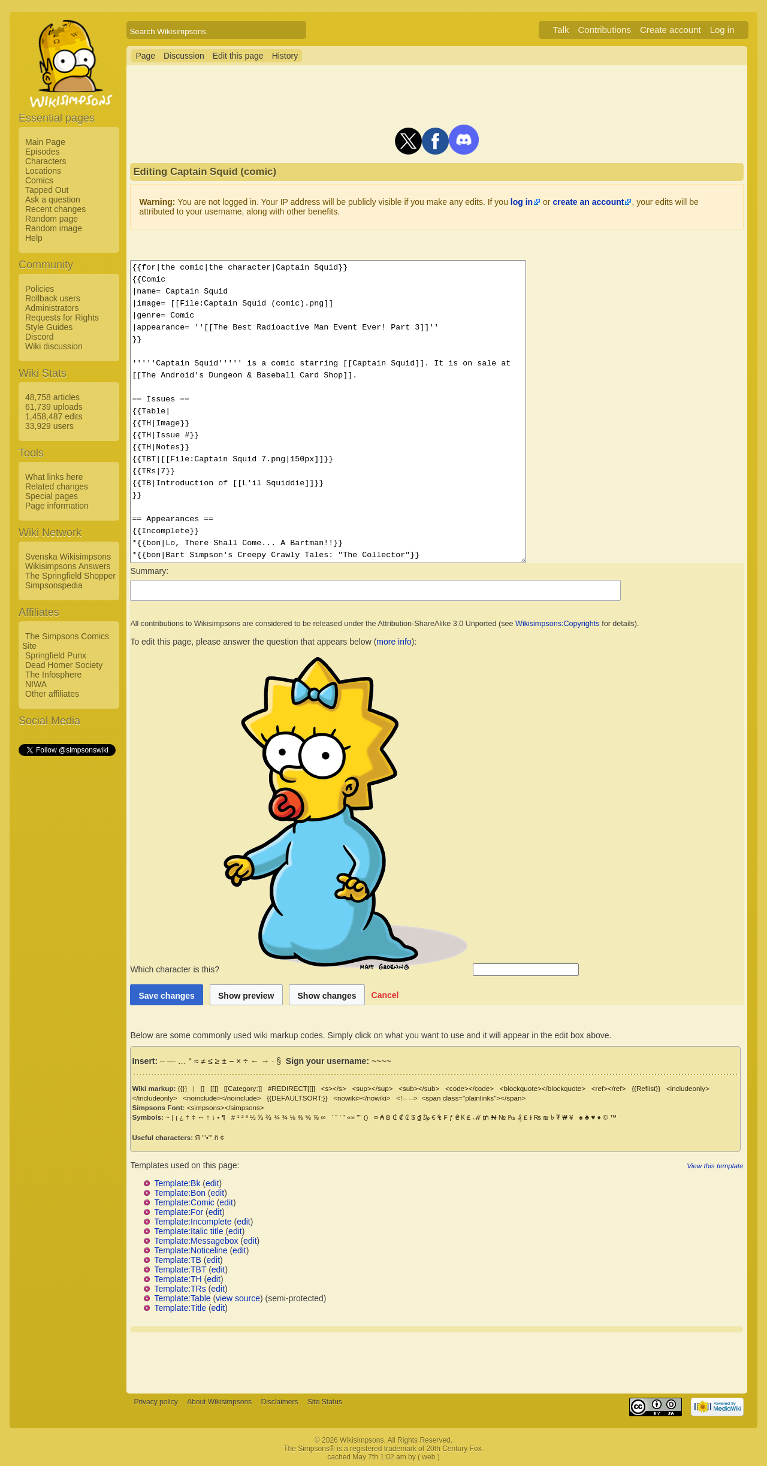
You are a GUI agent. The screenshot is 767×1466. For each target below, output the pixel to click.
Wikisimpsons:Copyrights (557, 623)
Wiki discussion (54, 346)
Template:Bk (177, 1183)
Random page (51, 218)
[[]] (214, 1088)
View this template (715, 1165)
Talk (561, 30)
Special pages (51, 496)
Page (145, 56)
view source (238, 1298)
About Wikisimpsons (219, 1402)
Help (34, 238)
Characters (45, 161)
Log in (722, 30)
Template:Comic (184, 1202)
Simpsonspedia (54, 585)
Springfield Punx (55, 655)
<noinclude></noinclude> (222, 1098)
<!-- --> (407, 1098)
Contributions (604, 30)
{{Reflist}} (646, 1088)
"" (359, 1117)
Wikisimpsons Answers (67, 566)
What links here (54, 477)
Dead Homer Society (63, 665)
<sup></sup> (372, 1088)
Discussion (184, 56)
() (366, 1117)
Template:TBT (180, 1269)
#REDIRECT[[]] (291, 1088)
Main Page (45, 142)
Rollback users (52, 298)
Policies (39, 289)
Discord (39, 336)
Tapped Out (46, 190)
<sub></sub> (418, 1088)
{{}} (183, 1088)
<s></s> (333, 1088)
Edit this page (238, 56)
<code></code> (469, 1088)
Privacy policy (155, 1402)
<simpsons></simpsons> (225, 1107)
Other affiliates (52, 694)
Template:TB (177, 1260)
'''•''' (207, 1137)
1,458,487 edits (54, 416)
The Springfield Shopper (70, 576)
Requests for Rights (62, 317)
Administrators (51, 308)
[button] (385, 995)
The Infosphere (53, 674)
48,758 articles (52, 397)
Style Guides (49, 327)
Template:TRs (180, 1288)
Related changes (56, 486)
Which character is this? (300, 969)
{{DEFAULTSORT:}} (297, 1098)
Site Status (324, 1402)
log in (522, 202)
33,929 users (49, 426)
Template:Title (180, 1308)
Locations (43, 171)
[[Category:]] (243, 1088)
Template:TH (177, 1279)
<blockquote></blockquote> (542, 1088)
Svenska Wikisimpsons (68, 556)
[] (202, 1088)
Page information (57, 505)
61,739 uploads (54, 407)
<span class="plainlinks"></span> (473, 1098)
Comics (39, 180)
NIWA (36, 684)
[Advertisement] (66, 937)
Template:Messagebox (196, 1241)
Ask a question (52, 199)
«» (351, 1117)
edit (212, 1183)
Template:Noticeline (190, 1250)
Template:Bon (180, 1193)
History (285, 56)
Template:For (178, 1212)
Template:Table (182, 1298)
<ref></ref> (608, 1088)
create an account (588, 202)
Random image (53, 228)
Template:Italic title (188, 1231)
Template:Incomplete (192, 1221)
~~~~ (381, 1061)
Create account (670, 30)
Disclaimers (279, 1402)
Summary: (149, 571)
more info (393, 641)
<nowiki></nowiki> (361, 1098)
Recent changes (55, 209)
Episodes (42, 151)
